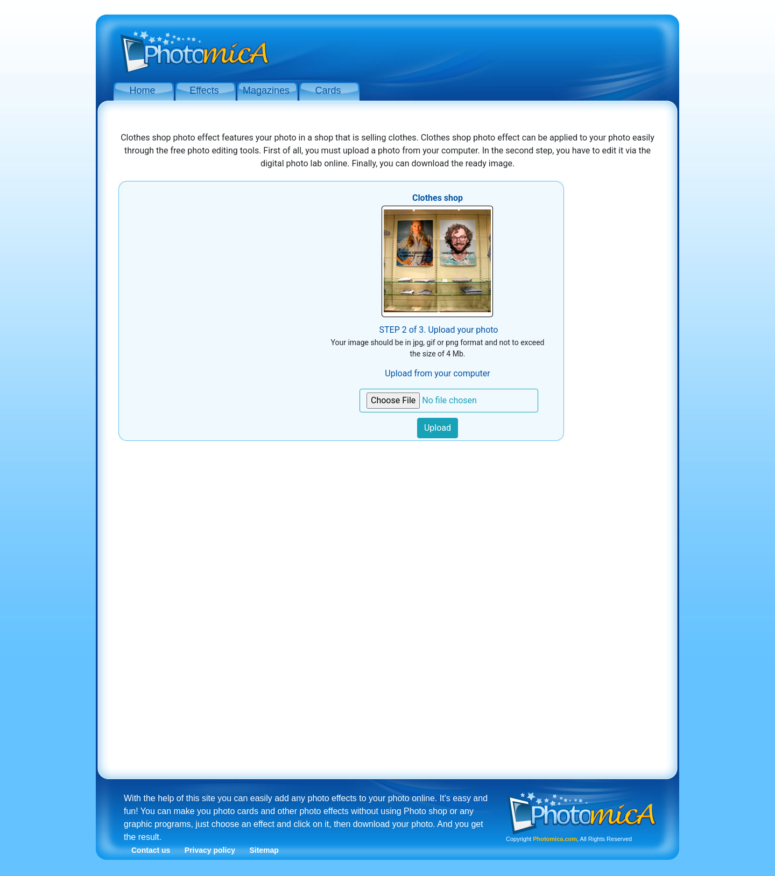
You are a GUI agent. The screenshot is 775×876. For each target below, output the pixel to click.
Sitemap (263, 850)
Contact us (150, 850)
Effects (204, 90)
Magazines (266, 90)
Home (142, 90)
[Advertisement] (474, 47)
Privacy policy (210, 850)
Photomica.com (555, 839)
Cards (328, 90)
